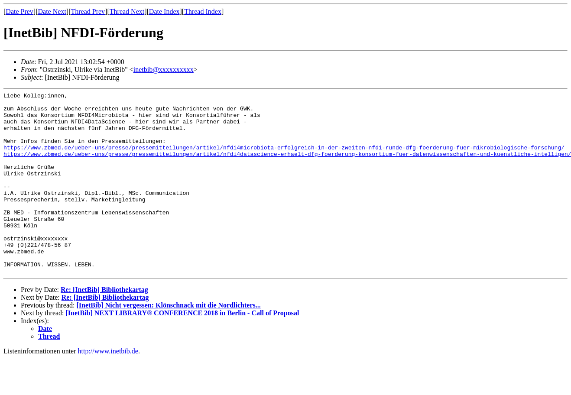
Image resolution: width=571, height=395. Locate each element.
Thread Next (127, 11)
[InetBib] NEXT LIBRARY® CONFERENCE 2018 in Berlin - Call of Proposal (182, 349)
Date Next (52, 11)
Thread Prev (88, 11)
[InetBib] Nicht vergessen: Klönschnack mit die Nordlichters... (168, 341)
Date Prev (19, 11)
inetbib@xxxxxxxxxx (163, 69)
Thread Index (202, 11)
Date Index (164, 11)
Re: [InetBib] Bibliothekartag (104, 326)
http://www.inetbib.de (108, 387)
